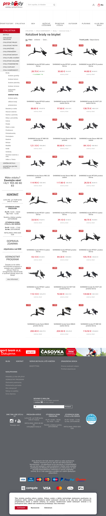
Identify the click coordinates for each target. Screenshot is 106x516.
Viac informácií (59, 503)
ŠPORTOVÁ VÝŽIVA (59, 24)
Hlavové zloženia (11, 112)
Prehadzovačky (10, 133)
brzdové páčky (12, 98)
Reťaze (8, 142)
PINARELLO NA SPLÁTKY (15, 377)
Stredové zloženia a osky (12, 155)
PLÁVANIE (86, 23)
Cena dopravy (11, 394)
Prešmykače (10, 136)
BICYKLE (6, 34)
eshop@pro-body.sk (34, 426)
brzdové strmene (13, 86)
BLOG (8, 361)
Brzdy (7, 73)
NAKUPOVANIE (11, 372)
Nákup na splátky (12, 391)
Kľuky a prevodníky (12, 118)
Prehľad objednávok (68, 369)
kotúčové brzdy (13, 94)
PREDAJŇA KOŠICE (34, 414)
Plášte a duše (10, 127)
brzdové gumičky (13, 75)
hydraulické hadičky (11, 90)
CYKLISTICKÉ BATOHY (10, 55)
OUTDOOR (73, 23)
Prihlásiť (68, 406)
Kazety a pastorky (11, 115)
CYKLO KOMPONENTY (10, 70)
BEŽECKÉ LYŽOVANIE (46, 24)
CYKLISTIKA (20, 23)
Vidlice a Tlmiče (11, 159)
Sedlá (7, 148)
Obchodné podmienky (13, 382)
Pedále (8, 124)
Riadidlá (8, 145)
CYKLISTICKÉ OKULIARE (11, 61)
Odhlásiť (38, 409)
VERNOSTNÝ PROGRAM (15, 379)
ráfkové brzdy (12, 101)
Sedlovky (8, 152)
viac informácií (12, 279)
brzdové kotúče (13, 79)
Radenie (8, 139)
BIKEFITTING (34, 366)
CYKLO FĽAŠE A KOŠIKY (11, 58)
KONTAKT (19, 361)
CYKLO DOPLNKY (9, 67)
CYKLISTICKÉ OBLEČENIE (7, 38)
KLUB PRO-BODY (99, 24)
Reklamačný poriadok (13, 385)
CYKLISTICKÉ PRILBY (10, 42)
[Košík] (100, 5)
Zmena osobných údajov (70, 366)
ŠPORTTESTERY (6, 23)
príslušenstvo (12, 105)
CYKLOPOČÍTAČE (8, 48)
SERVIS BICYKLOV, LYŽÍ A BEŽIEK (42, 361)
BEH (33, 23)
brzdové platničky (14, 82)
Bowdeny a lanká (11, 108)
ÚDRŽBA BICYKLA (9, 163)
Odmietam (48, 508)
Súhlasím (21, 508)
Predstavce (9, 130)
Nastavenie (35, 508)
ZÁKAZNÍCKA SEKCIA (69, 361)
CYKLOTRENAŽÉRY (9, 51)
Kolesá (8, 121)
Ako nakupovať (11, 388)
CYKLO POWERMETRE (10, 64)
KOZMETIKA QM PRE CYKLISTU (10, 167)
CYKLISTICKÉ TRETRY (10, 45)
